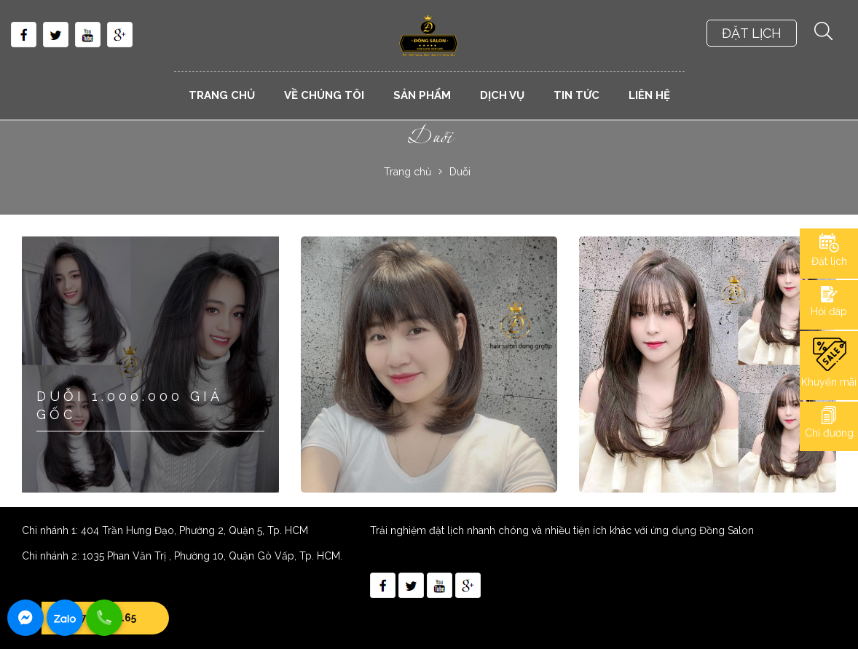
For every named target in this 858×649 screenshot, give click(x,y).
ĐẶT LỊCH (752, 33)
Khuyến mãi (829, 382)
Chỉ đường (829, 433)
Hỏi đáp (829, 311)
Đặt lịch (829, 261)
